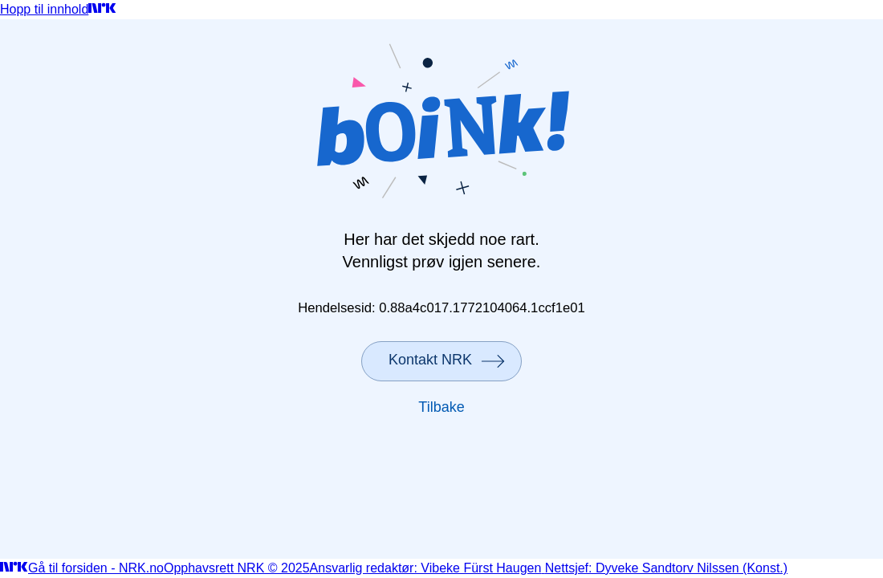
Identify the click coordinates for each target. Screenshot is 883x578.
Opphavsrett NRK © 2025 (237, 568)
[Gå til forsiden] (102, 9)
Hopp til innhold (44, 9)
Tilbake (441, 407)
